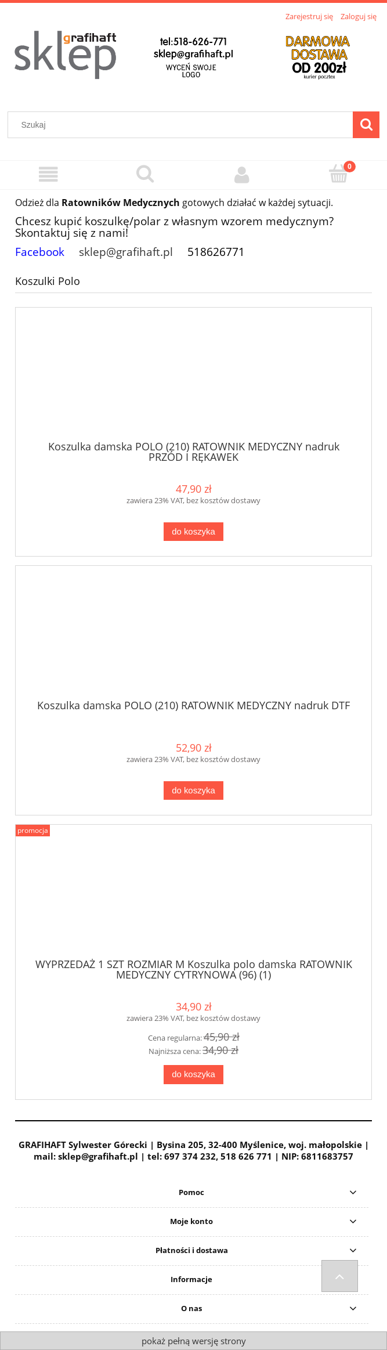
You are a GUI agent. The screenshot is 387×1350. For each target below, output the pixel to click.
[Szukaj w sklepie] (183, 125)
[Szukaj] (366, 124)
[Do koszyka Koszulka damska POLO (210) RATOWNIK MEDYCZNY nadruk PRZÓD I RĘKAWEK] (193, 532)
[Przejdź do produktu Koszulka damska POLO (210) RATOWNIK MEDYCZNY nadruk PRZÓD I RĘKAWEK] (193, 377)
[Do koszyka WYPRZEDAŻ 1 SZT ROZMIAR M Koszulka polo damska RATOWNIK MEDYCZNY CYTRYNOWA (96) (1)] (193, 1074)
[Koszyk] (338, 173)
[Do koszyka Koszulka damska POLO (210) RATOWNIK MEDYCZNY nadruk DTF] (193, 790)
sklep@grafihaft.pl (126, 251)
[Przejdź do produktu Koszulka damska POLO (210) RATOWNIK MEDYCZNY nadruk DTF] (193, 636)
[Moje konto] (242, 174)
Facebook (39, 251)
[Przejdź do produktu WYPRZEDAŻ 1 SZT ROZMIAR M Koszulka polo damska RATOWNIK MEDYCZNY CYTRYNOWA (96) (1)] (193, 895)
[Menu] (48, 174)
